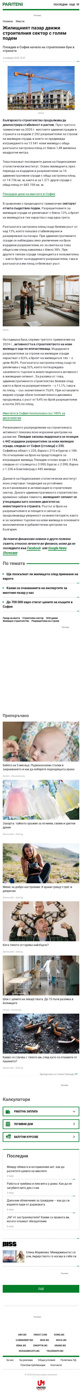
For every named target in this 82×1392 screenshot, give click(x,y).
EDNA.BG (21, 1345)
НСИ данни (52, 618)
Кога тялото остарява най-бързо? (26, 945)
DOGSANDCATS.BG (29, 1351)
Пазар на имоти (11, 618)
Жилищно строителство (16, 621)
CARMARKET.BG (24, 1340)
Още (41, 1289)
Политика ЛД (68, 1360)
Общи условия (46, 1360)
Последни (61, 4)
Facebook (34, 548)
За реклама (26, 1360)
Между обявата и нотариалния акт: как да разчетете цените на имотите (35, 1169)
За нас (10, 1360)
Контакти (56, 1365)
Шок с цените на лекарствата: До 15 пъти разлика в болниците (38, 1001)
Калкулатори (16, 1099)
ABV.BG (22, 1334)
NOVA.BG (61, 1340)
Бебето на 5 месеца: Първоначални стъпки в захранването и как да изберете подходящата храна (38, 767)
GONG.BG (59, 1334)
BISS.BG (44, 1340)
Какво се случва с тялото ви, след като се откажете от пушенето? (40, 1059)
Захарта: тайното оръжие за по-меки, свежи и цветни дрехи (39, 825)
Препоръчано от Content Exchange (58, 1074)
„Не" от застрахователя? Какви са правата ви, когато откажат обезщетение (38, 1219)
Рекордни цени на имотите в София (29, 194)
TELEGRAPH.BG (55, 1351)
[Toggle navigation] (74, 4)
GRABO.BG (60, 1345)
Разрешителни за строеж (45, 621)
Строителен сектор (32, 618)
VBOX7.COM (40, 1334)
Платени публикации (32, 1365)
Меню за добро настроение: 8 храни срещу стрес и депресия (37, 889)
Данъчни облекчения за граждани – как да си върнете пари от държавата (38, 1202)
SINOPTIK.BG (40, 1345)
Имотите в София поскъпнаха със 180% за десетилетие (34, 415)
